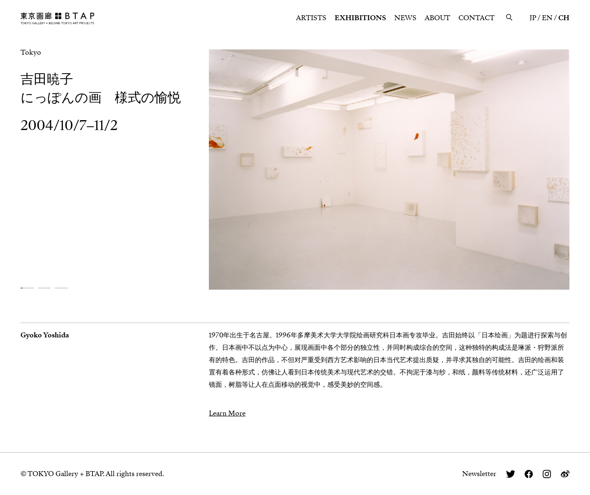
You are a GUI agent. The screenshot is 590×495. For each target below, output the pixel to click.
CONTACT (476, 18)
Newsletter (479, 474)
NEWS (405, 18)
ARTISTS (311, 18)
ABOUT (437, 18)
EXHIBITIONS (360, 18)
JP (533, 18)
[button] (27, 288)
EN (547, 18)
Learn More (227, 413)
